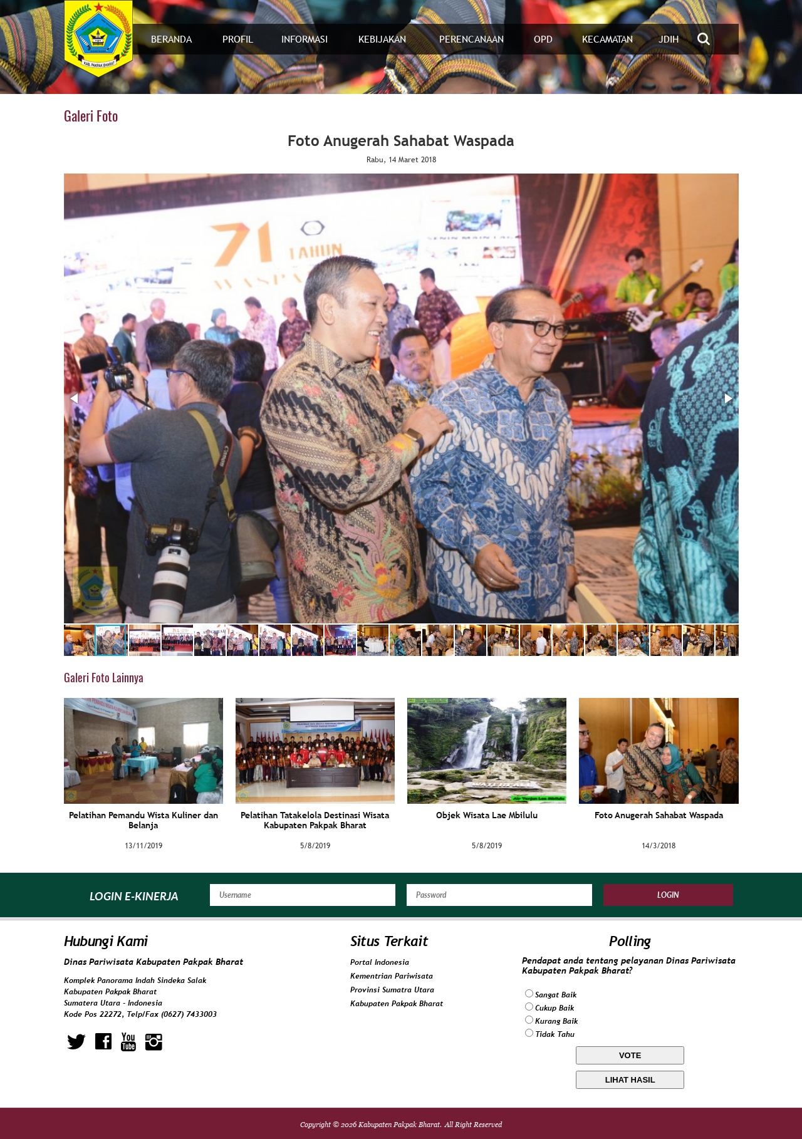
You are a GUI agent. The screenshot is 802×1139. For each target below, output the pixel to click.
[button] (75, 398)
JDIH (669, 39)
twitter (76, 1041)
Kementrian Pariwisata (391, 976)
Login (668, 895)
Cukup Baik (554, 1008)
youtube (128, 1041)
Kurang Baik (556, 1021)
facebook (103, 1041)
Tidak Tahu (555, 1034)
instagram (153, 1041)
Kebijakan (382, 39)
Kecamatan (607, 39)
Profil (237, 39)
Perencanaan (471, 39)
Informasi (304, 39)
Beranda (171, 39)
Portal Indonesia (379, 962)
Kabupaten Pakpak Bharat (396, 1003)
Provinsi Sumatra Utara (392, 990)
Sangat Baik (555, 995)
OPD (543, 39)
